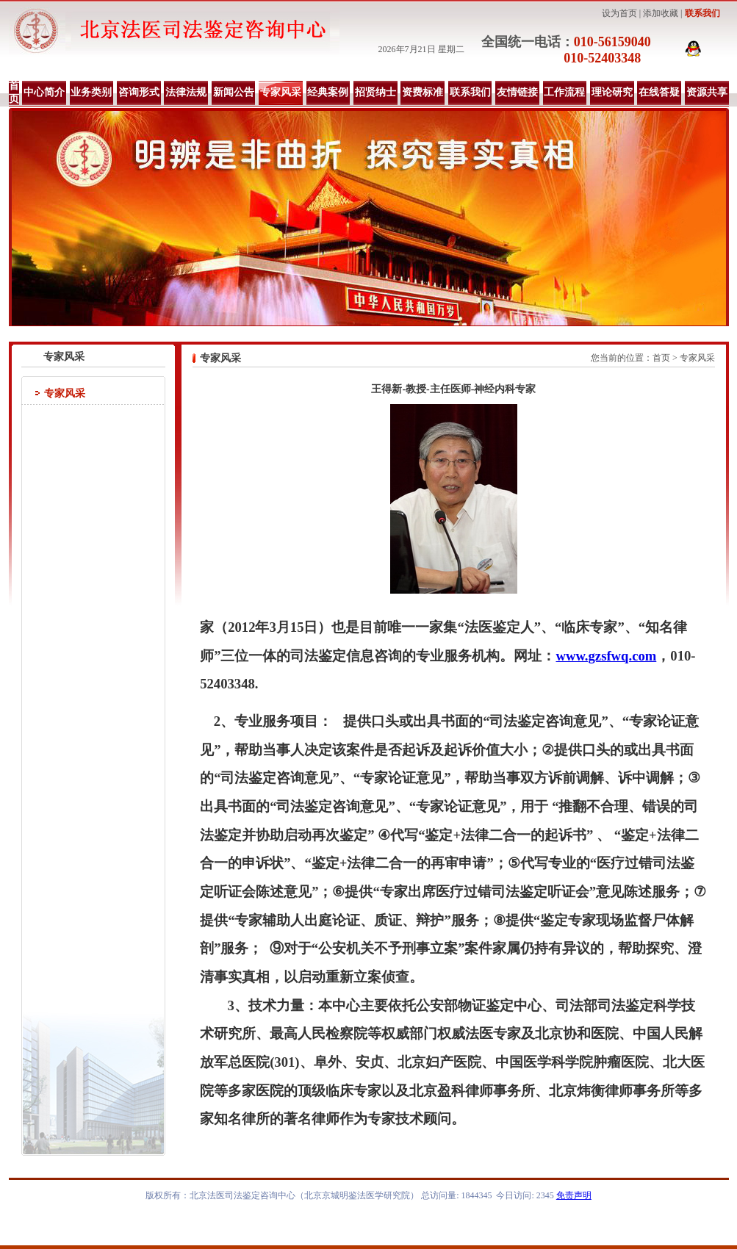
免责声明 (574, 1195)
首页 (14, 92)
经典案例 (327, 92)
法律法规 (185, 92)
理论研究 (612, 92)
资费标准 (422, 92)
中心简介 (44, 92)
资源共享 (706, 92)
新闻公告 (233, 92)
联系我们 (702, 13)
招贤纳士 (375, 92)
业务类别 (91, 92)
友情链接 (517, 92)
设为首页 (619, 13)
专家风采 (280, 92)
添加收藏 (660, 13)
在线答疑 (659, 92)
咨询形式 (138, 92)
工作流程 (564, 92)
